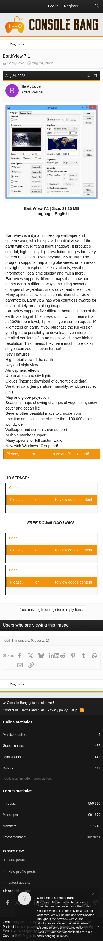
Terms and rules (32, 710)
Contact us (10, 710)
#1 (96, 76)
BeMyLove (15, 63)
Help (73, 710)
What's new (13, 851)
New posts (16, 860)
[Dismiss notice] (93, 897)
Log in (26, 454)
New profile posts (22, 872)
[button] (7, 6)
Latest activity (19, 883)
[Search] (96, 6)
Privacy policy (58, 710)
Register (44, 454)
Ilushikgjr (93, 837)
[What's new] (86, 6)
